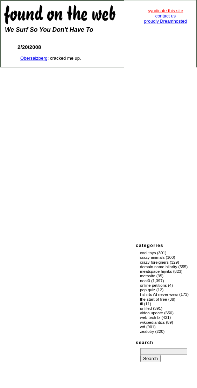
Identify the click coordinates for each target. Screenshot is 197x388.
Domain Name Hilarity (158, 267)
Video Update (151, 313)
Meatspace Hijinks (156, 271)
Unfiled (146, 308)
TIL (141, 304)
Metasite (147, 276)
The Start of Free (153, 299)
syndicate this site (165, 10)
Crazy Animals (152, 257)
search (144, 342)
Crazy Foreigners (154, 262)
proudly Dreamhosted (165, 21)
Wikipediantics (152, 322)
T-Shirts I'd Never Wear (159, 294)
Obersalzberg (34, 58)
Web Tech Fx (150, 317)
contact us (165, 16)
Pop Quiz (147, 290)
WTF (142, 327)
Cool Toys (148, 253)
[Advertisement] (166, 132)
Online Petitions (153, 285)
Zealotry (147, 331)
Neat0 (145, 281)
